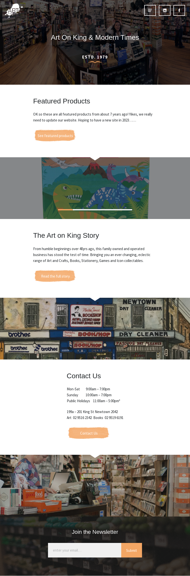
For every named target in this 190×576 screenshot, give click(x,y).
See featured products (55, 135)
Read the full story (55, 276)
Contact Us (89, 433)
